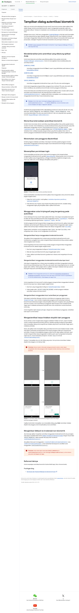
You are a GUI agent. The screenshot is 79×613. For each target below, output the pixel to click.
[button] (9, 19)
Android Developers (28, 16)
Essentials (17, 1)
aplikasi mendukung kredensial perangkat (53, 435)
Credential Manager (54, 34)
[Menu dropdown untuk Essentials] (22, 1)
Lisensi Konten (60, 478)
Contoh (13, 9)
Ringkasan (4, 9)
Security (4, 5)
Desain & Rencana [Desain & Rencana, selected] (30, 1)
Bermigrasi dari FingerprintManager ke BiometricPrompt (41, 471)
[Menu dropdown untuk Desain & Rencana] (36, 1)
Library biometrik (37, 45)
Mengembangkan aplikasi (46, 1)
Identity (12, 5)
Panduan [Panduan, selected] (21, 9)
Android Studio (72, 1)
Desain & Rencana (38, 16)
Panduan (56, 16)
